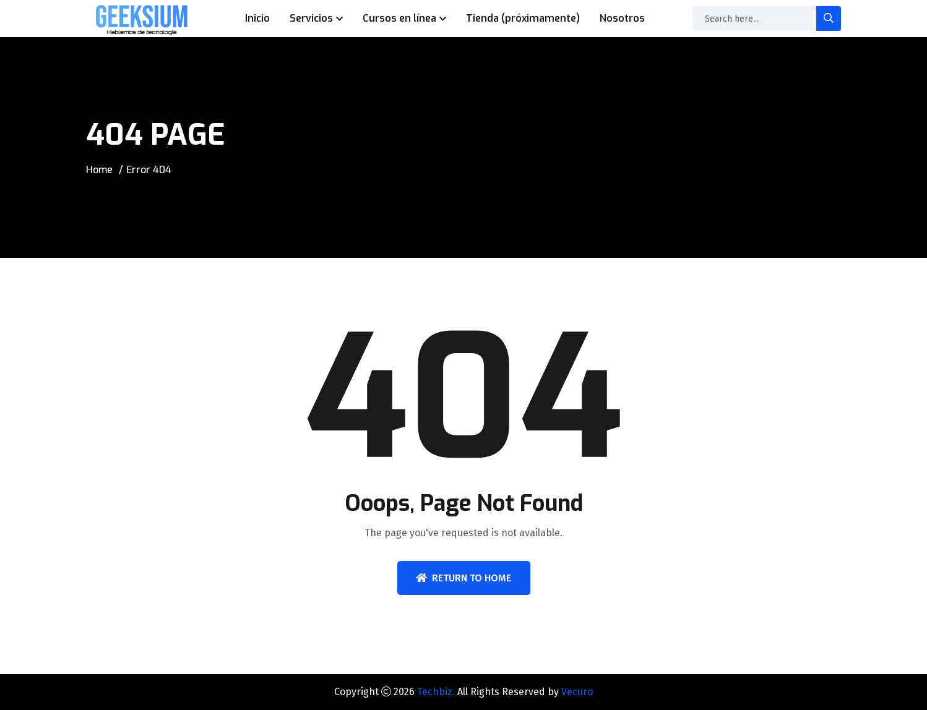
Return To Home (463, 578)
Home (99, 169)
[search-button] (828, 18)
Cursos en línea (399, 18)
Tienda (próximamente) (523, 18)
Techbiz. (436, 692)
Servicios (311, 18)
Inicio (257, 18)
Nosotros (622, 18)
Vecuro (577, 692)
